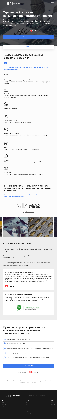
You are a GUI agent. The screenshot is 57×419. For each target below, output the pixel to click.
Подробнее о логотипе (28, 212)
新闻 (3, 402)
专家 (3, 407)
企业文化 (28, 407)
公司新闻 (28, 413)
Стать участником (28, 37)
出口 (27, 404)
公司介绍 (4, 404)
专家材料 (28, 411)
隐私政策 (53, 404)
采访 (27, 409)
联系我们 (53, 402)
